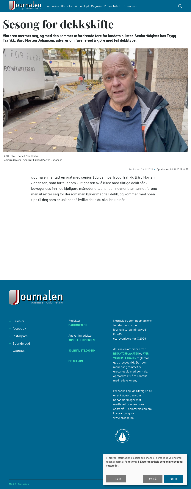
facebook (19, 328)
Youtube (18, 351)
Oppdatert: (163, 169)
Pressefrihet (112, 6)
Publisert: (134, 169)
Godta (174, 479)
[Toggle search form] (180, 6)
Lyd (86, 6)
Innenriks (52, 6)
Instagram (20, 336)
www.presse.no (123, 417)
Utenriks (66, 6)
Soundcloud (21, 343)
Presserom (130, 6)
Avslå (153, 479)
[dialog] (145, 469)
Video (78, 6)
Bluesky (18, 321)
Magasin (96, 6)
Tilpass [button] (116, 479)
